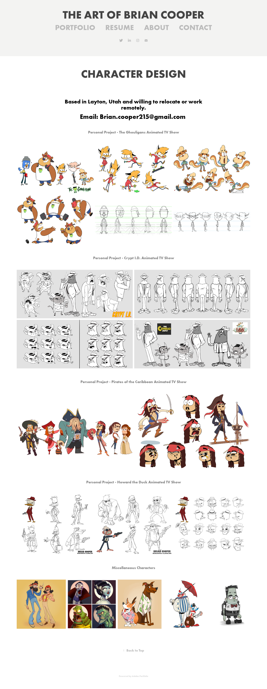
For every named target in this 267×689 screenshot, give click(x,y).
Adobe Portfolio (140, 676)
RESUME (119, 27)
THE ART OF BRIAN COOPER (133, 15)
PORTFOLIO (75, 27)
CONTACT (195, 27)
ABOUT (156, 27)
